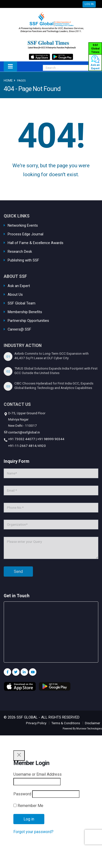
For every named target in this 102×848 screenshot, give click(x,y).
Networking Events (23, 225)
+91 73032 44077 (21, 439)
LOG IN (89, 4)
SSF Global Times (95, 48)
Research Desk (20, 251)
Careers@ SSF (19, 329)
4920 (42, 446)
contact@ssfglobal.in (23, 432)
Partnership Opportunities (28, 320)
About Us (15, 294)
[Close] (19, 755)
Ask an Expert (95, 63)
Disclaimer (92, 723)
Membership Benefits (25, 312)
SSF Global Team (21, 303)
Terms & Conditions (65, 723)
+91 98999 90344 (50, 439)
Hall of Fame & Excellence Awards (35, 243)
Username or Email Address (37, 774)
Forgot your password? (33, 831)
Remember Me (28, 805)
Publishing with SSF (23, 260)
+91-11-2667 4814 (21, 446)
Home (8, 80)
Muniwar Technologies (89, 728)
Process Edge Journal (25, 234)
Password (22, 794)
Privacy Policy (36, 723)
